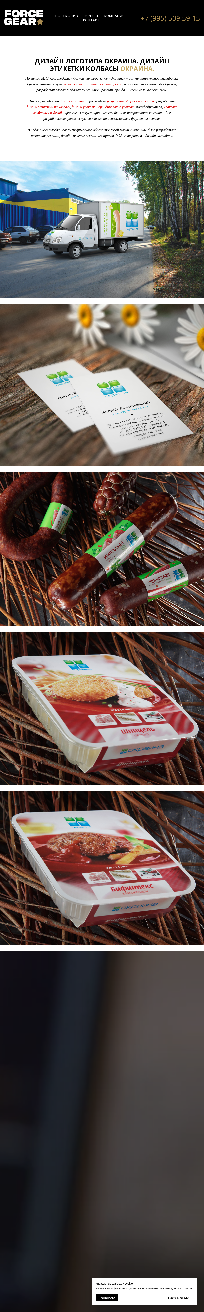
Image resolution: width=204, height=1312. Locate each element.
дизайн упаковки (84, 107)
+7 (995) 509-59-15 (170, 18)
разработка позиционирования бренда (93, 84)
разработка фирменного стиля (130, 101)
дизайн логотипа (73, 101)
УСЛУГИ (91, 16)
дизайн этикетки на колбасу (48, 107)
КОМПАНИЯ (114, 16)
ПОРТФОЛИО (66, 16)
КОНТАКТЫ (93, 20)
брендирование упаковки (116, 107)
